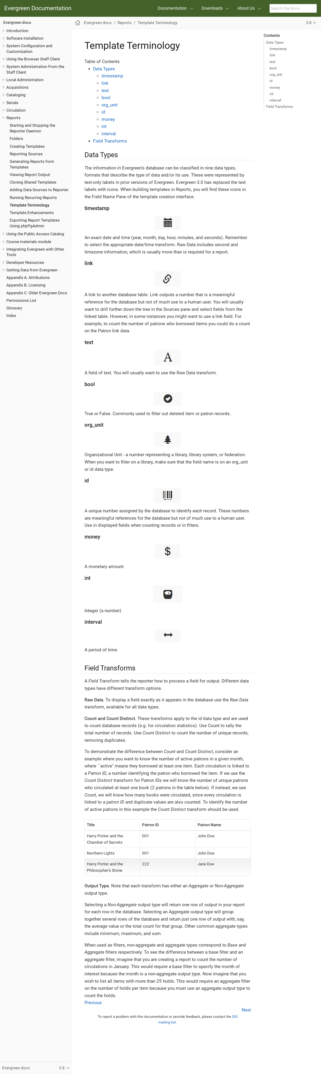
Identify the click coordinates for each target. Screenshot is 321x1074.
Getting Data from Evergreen (31, 270)
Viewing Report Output (30, 174)
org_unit (276, 74)
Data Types (275, 42)
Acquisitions (17, 87)
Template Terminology (29, 205)
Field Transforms (279, 107)
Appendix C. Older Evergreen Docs (36, 293)
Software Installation (24, 38)
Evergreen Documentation (38, 8)
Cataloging (16, 95)
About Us (246, 8)
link (272, 55)
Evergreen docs (17, 22)
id (271, 81)
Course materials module (28, 241)
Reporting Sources (26, 154)
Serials (12, 102)
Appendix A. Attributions (28, 277)
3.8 (309, 22)
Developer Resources (25, 262)
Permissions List (21, 300)
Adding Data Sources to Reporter (39, 189)
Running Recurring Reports (33, 197)
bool (273, 68)
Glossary (14, 308)
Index (11, 315)
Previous (93, 1002)
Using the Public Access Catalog (35, 234)
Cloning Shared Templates (33, 182)
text (272, 62)
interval (275, 100)
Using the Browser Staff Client (33, 59)
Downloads (212, 8)
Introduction (17, 30)
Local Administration (24, 79)
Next (246, 1010)
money (275, 87)
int (272, 94)
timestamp (278, 49)
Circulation (15, 110)
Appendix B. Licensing (26, 285)
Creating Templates (27, 146)
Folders (16, 138)
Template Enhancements (32, 212)
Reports (13, 117)
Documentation (172, 8)
